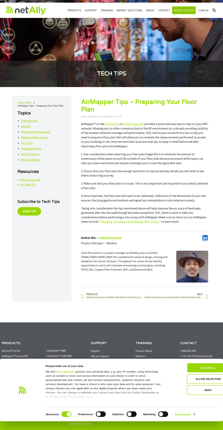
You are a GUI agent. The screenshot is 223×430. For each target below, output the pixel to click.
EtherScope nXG (30, 180)
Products (74, 10)
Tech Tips (27, 143)
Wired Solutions (30, 160)
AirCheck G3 (27, 184)
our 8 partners (65, 380)
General (25, 126)
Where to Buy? (184, 10)
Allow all (194, 376)
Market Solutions (129, 10)
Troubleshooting (31, 148)
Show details (183, 423)
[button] (214, 10)
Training (107, 10)
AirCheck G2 (112, 124)
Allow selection (194, 387)
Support (91, 10)
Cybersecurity (29, 121)
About (150, 10)
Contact (164, 10)
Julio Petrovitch (110, 238)
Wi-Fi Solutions (30, 154)
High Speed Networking (35, 132)
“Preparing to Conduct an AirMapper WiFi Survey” (130, 222)
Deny (194, 398)
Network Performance (34, 137)
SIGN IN (203, 10)
